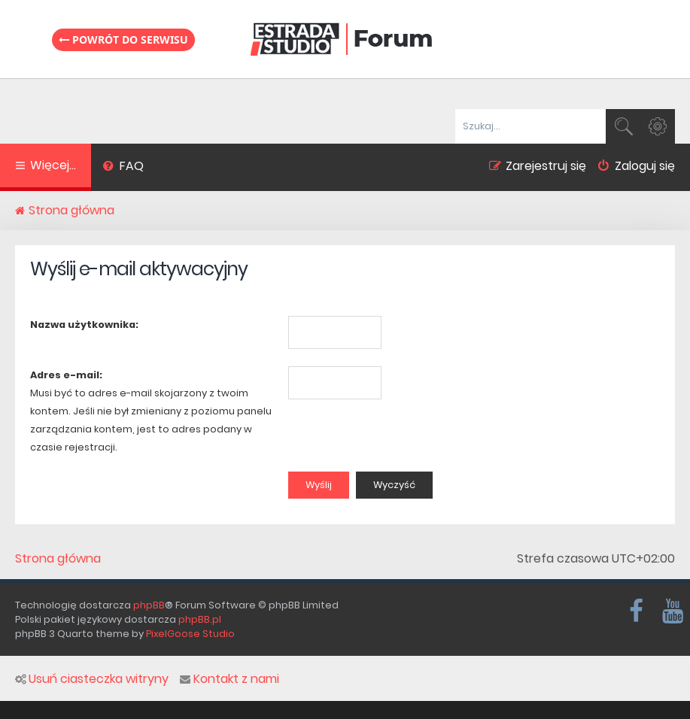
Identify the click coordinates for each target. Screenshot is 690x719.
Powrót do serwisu (123, 39)
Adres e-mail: (66, 375)
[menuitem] (123, 168)
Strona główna (58, 559)
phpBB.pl (199, 619)
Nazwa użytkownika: (84, 324)
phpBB (149, 605)
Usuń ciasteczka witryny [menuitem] (92, 679)
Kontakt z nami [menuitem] (229, 679)
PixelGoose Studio (190, 633)
